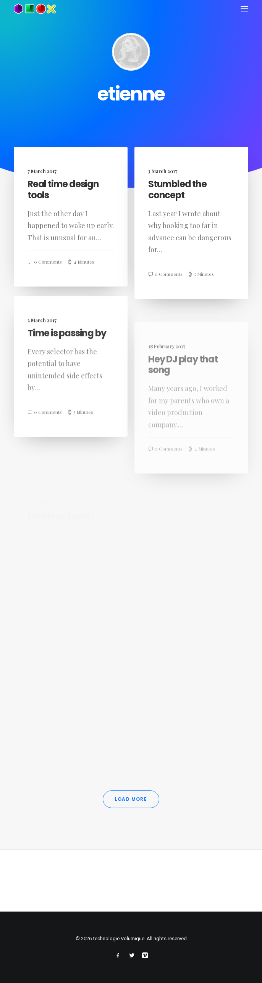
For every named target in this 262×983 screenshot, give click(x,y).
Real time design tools (63, 189)
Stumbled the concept (177, 190)
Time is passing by (66, 358)
